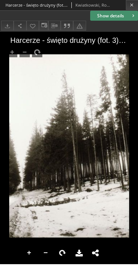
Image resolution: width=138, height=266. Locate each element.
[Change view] (43, 26)
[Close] (132, 5)
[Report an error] (79, 26)
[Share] (20, 26)
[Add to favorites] (32, 26)
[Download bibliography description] (54, 26)
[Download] (7, 26)
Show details (116, 16)
